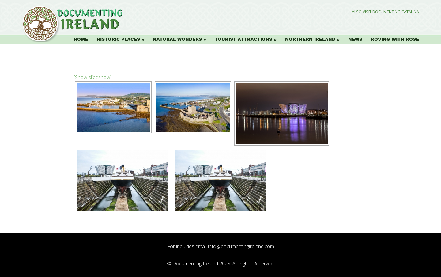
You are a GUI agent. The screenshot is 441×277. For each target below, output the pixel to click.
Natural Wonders (177, 39)
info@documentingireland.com (241, 246)
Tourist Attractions (243, 39)
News (355, 39)
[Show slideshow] (93, 77)
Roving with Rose (395, 39)
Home (81, 39)
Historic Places (118, 39)
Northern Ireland (310, 39)
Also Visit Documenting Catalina (385, 12)
